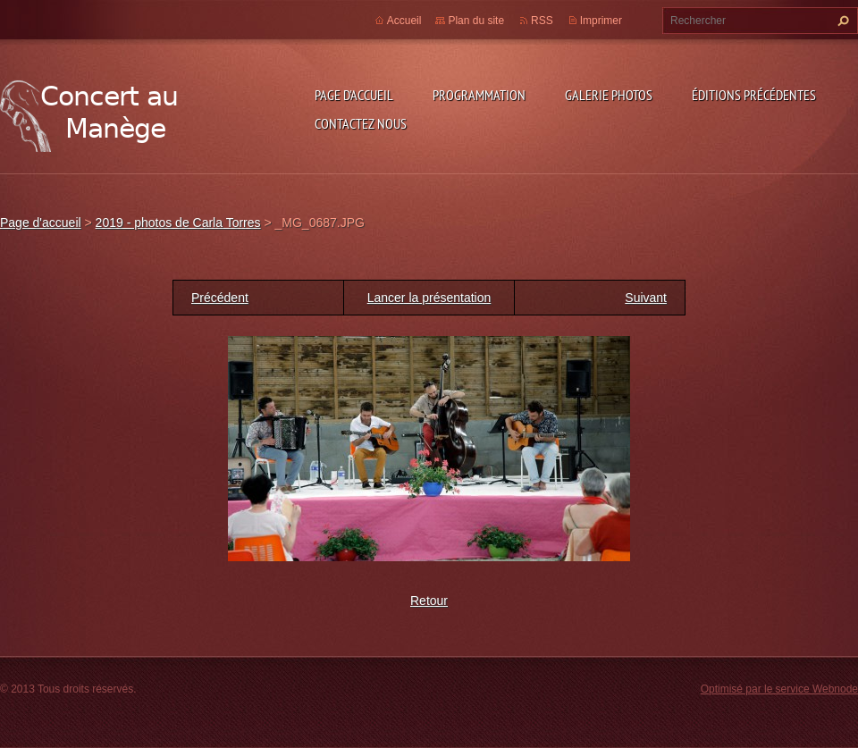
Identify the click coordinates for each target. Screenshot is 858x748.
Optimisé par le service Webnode (779, 689)
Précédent (219, 297)
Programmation (479, 95)
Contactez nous (361, 123)
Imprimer (601, 20)
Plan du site (476, 20)
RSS (542, 20)
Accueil (404, 20)
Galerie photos (608, 95)
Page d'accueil (354, 95)
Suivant (646, 297)
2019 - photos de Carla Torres (178, 222)
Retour (429, 600)
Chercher (841, 20)
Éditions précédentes (754, 95)
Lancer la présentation (429, 297)
